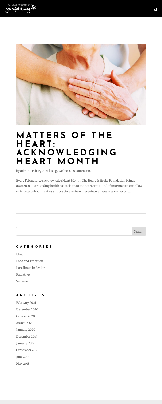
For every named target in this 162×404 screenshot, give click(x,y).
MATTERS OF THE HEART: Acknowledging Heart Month (67, 149)
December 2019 (26, 336)
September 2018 (27, 350)
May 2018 (23, 363)
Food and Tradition (29, 261)
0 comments (82, 171)
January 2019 (25, 343)
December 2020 (27, 309)
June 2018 (22, 357)
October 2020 (25, 316)
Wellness (64, 171)
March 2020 (24, 323)
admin (25, 171)
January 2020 (25, 330)
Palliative (23, 274)
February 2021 (26, 303)
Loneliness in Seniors (31, 268)
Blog (54, 171)
